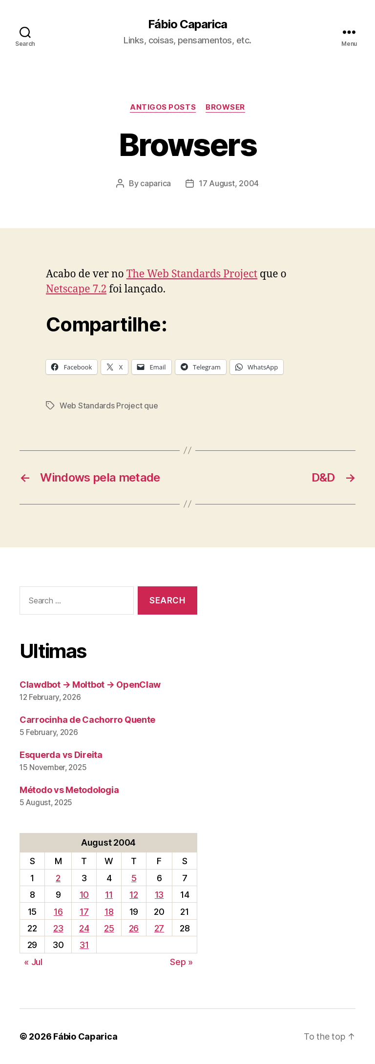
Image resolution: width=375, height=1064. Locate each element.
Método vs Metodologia (69, 790)
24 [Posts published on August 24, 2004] (84, 928)
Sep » (181, 962)
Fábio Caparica (187, 24)
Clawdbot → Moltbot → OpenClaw (90, 684)
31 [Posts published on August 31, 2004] (84, 945)
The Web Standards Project (191, 274)
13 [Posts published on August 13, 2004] (159, 895)
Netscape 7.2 (76, 289)
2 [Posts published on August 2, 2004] (58, 878)
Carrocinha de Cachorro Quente (87, 720)
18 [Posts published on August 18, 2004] (108, 912)
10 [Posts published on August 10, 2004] (84, 895)
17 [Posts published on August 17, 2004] (84, 912)
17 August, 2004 (229, 183)
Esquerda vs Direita (61, 755)
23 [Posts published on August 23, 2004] (58, 928)
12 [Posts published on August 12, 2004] (133, 895)
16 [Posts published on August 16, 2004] (58, 912)
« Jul (33, 962)
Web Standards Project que (109, 405)
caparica (155, 183)
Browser (225, 107)
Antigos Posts (163, 107)
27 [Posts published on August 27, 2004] (159, 928)
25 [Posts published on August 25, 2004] (109, 928)
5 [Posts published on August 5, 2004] (134, 878)
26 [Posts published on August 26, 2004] (134, 928)
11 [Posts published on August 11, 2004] (108, 895)
